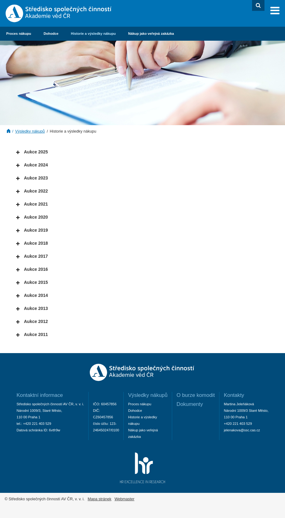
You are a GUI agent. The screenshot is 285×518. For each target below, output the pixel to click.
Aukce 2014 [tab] (32, 295)
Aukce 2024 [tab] (32, 165)
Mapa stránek (99, 499)
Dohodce (51, 33)
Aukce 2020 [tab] (32, 217)
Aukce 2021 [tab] (32, 204)
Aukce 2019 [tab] (32, 230)
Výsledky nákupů (30, 131)
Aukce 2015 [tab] (32, 282)
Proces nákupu (18, 33)
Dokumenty (190, 404)
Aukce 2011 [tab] (32, 334)
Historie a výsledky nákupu (93, 33)
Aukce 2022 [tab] (32, 191)
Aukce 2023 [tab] (32, 178)
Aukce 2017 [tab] (32, 256)
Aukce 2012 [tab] (32, 321)
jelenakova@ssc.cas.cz (242, 430)
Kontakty (234, 395)
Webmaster (124, 499)
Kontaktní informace (39, 395)
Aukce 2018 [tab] (32, 243)
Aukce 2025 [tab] (32, 152)
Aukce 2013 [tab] (32, 308)
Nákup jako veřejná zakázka (151, 33)
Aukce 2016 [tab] (32, 269)
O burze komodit (196, 395)
